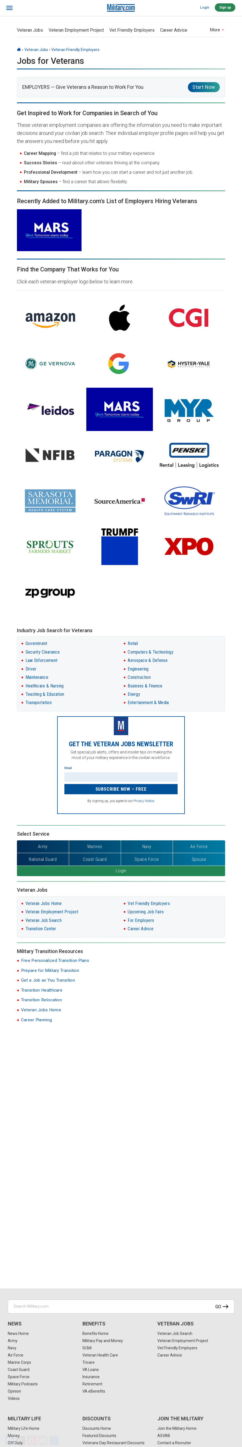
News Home (18, 1333)
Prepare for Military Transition (50, 970)
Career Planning (36, 1019)
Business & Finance (145, 686)
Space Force (18, 1377)
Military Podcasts (23, 1384)
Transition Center (41, 928)
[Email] (43, 1440)
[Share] (54, 1440)
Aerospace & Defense (148, 660)
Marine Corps (19, 1362)
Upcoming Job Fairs (146, 911)
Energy (134, 694)
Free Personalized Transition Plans (55, 960)
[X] (20, 1440)
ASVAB (163, 1435)
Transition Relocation (41, 999)
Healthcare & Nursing (45, 686)
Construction (139, 677)
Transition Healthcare (41, 990)
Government (36, 643)
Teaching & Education (45, 694)
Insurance (91, 1377)
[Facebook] (9, 1440)
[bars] (9, 8)
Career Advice (173, 30)
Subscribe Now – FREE (121, 789)
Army (12, 1340)
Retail (133, 643)
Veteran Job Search (44, 920)
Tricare (88, 1362)
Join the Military (180, 1418)
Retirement (92, 1384)
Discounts (96, 1418)
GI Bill (87, 1348)
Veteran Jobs (30, 30)
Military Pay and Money (102, 1340)
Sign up (225, 7)
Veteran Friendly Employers (75, 49)
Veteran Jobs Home (44, 903)
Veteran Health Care (100, 1355)
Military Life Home (23, 1428)
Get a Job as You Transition (48, 980)
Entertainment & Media (148, 702)
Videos (14, 1398)
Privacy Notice (143, 801)
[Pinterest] (31, 1440)
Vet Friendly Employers (132, 30)
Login (204, 7)
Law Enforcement (42, 660)
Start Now (203, 87)
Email (68, 768)
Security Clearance (43, 652)
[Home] (19, 49)
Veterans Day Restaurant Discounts (113, 1443)
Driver (31, 669)
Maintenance (37, 677)
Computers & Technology (150, 652)
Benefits (93, 1324)
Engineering (138, 669)
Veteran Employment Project (76, 30)
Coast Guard (18, 1369)
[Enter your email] (121, 777)
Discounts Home (96, 1428)
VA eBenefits (93, 1391)
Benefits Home (95, 1333)
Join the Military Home (176, 1428)
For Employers (141, 920)
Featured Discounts (99, 1435)
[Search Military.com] (121, 1307)
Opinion (14, 1391)
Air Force (15, 1355)
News (15, 1324)
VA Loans (90, 1369)
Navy (12, 1348)
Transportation (39, 702)
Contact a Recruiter (174, 1443)
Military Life (24, 1418)
